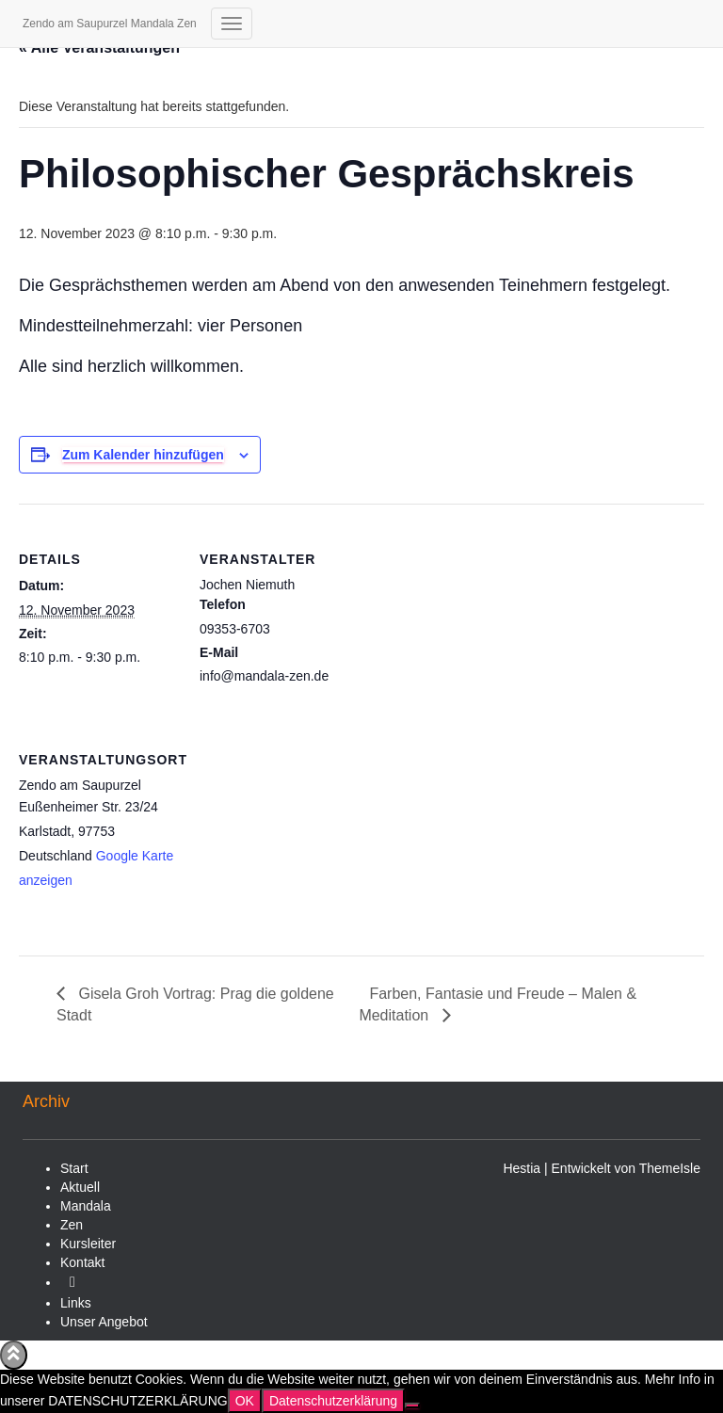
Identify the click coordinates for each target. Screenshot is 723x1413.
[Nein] (412, 1405)
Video (72, 1286)
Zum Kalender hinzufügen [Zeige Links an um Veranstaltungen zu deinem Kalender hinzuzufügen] (143, 454)
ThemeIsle (669, 1168)
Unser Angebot (104, 1321)
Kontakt (82, 1262)
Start (74, 1168)
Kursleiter (88, 1243)
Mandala (85, 1205)
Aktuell (80, 1187)
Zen (71, 1224)
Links (75, 1302)
